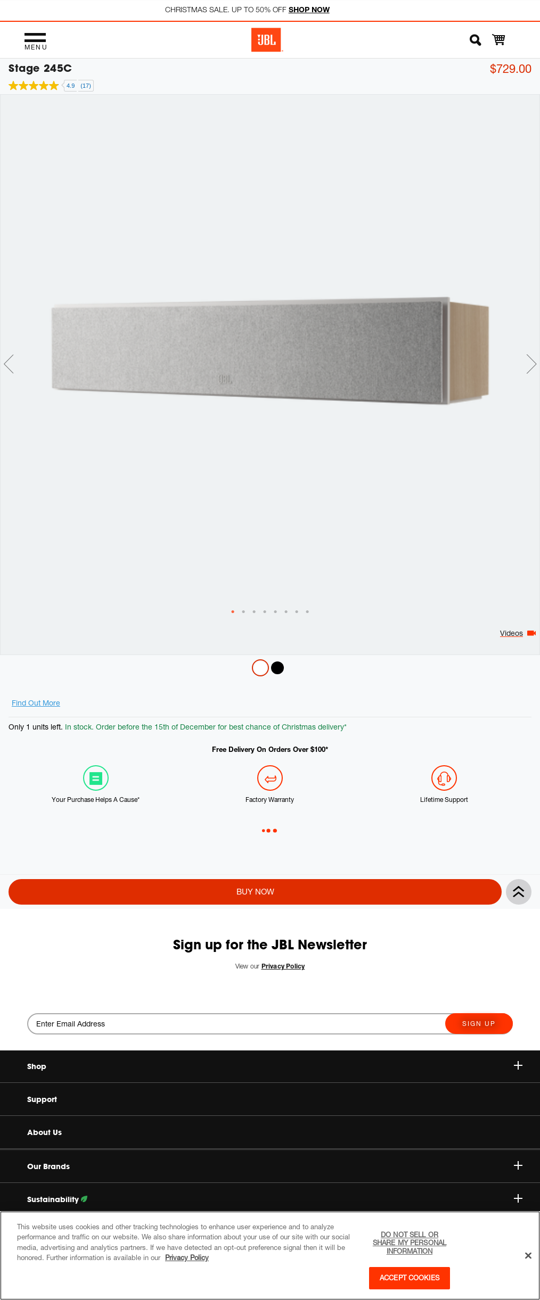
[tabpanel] (270, 351)
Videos (511, 632)
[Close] (528, 1256)
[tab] (232, 612)
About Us (44, 1132)
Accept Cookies (409, 1277)
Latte (260, 667)
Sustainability (274, 1199)
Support (42, 1099)
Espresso (277, 667)
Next (531, 364)
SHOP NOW (309, 9)
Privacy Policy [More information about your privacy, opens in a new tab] (187, 1257)
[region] (270, 1255)
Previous (8, 364)
